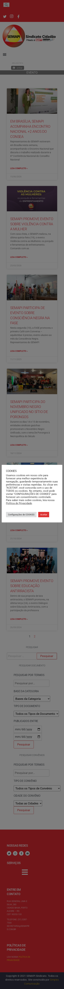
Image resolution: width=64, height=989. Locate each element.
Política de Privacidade (19, 503)
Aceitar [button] (43, 514)
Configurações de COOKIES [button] (21, 514)
